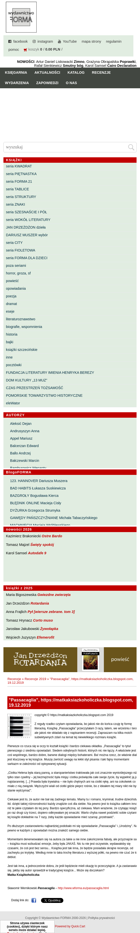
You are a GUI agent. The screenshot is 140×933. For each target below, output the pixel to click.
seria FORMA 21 (19, 181)
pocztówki (13, 365)
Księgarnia (16, 72)
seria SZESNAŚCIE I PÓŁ (26, 212)
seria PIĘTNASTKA (21, 174)
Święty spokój (42, 545)
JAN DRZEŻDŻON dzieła (26, 227)
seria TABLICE (17, 189)
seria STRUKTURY (21, 197)
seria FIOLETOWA (20, 250)
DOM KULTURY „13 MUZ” (26, 380)
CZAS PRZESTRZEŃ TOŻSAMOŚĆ (34, 388)
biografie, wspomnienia (24, 327)
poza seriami (16, 266)
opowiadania (16, 288)
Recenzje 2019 (35, 679)
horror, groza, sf (18, 273)
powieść (12, 281)
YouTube (70, 41)
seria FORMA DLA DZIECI (26, 258)
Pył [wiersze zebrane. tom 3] (51, 612)
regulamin (114, 41)
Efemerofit (45, 637)
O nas (71, 83)
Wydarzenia (17, 83)
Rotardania (39, 603)
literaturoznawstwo (20, 319)
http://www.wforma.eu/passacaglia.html (83, 888)
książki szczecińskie (21, 350)
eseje (10, 311)
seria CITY (14, 243)
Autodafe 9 (37, 553)
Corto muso (43, 620)
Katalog (76, 72)
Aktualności (47, 72)
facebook (20, 41)
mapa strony (91, 41)
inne (9, 357)
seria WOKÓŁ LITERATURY (28, 220)
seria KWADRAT (19, 166)
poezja (11, 296)
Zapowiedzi (47, 83)
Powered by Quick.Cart (70, 926)
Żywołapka (49, 629)
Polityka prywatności (101, 918)
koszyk (33, 49)
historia (11, 334)
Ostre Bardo (52, 536)
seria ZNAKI (15, 204)
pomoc (13, 50)
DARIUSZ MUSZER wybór (27, 235)
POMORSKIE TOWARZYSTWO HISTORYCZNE (44, 395)
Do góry (134, 914)
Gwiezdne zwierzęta (53, 595)
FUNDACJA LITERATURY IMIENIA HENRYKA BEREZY (50, 373)
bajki (9, 342)
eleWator (13, 403)
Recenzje (101, 72)
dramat (11, 304)
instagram (45, 41)
